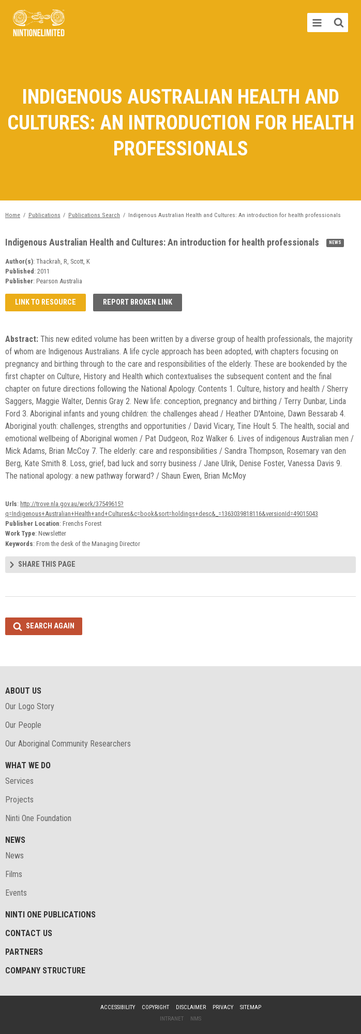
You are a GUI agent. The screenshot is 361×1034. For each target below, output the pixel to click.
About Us (23, 691)
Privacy (223, 1007)
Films (13, 874)
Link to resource (45, 302)
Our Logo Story (29, 706)
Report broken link (137, 302)
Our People (23, 725)
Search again (50, 626)
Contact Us (28, 933)
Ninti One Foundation (38, 818)
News (15, 840)
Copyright (155, 1007)
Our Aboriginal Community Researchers (68, 744)
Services (19, 781)
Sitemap (250, 1007)
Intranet (172, 1018)
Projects (19, 800)
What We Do (28, 765)
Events (16, 893)
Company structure (45, 970)
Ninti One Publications (50, 915)
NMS (195, 1018)
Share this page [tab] (47, 564)
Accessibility (117, 1007)
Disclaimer (191, 1007)
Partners (24, 952)
